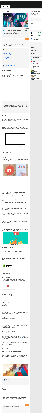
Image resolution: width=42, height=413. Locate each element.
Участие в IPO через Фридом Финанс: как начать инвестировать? (12, 383)
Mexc (32, 38)
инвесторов (4, 33)
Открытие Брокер (7, 61)
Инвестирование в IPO (7, 53)
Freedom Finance (7, 57)
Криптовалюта (33, 42)
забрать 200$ (39, 35)
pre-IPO (14, 219)
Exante (5, 62)
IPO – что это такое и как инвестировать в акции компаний (11, 380)
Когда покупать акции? (8, 54)
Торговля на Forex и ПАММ (34, 39)
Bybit (32, 32)
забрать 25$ (39, 38)
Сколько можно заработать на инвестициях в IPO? (10, 65)
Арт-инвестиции (33, 53)
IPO (3, 30)
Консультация (19, 0)
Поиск (23, 0)
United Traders (6, 58)
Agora (23, 337)
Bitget (32, 35)
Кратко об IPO (6, 52)
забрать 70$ (39, 32)
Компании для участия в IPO (7, 56)
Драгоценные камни (33, 50)
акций (20, 32)
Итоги (4, 66)
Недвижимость (33, 47)
